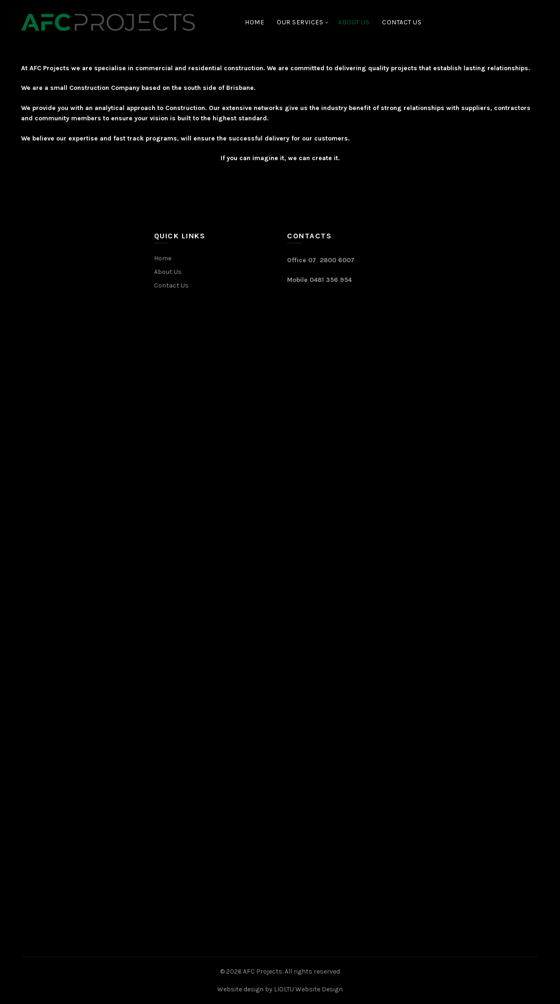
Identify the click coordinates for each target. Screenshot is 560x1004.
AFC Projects (262, 971)
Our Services (300, 22)
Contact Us (401, 22)
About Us (353, 22)
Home (254, 22)
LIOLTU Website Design (308, 989)
